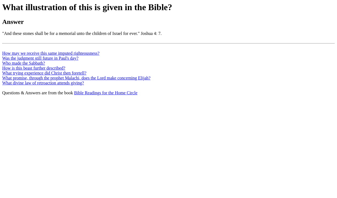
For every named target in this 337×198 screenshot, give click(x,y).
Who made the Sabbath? (23, 63)
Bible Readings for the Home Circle (106, 92)
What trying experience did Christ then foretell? (44, 73)
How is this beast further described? (33, 68)
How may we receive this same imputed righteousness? (50, 53)
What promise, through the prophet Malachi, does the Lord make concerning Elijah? (76, 78)
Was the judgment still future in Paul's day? (40, 58)
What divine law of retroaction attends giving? (43, 83)
